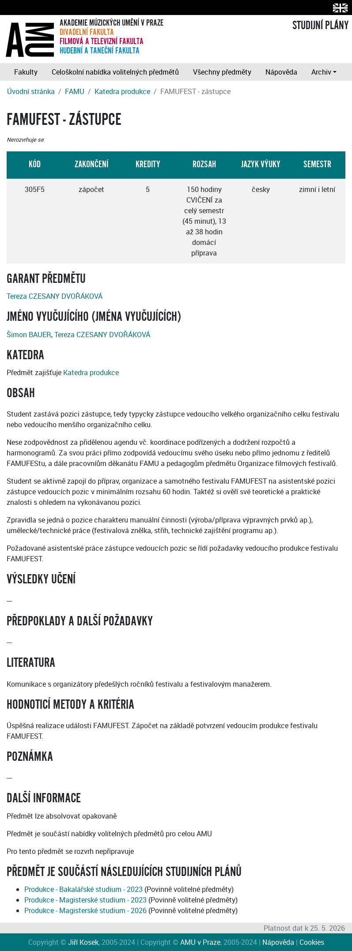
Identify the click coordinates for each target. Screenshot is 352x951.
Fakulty (26, 72)
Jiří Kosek (83, 942)
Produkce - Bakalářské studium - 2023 (83, 889)
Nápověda (281, 72)
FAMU (74, 91)
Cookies (311, 942)
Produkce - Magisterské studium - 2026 (85, 910)
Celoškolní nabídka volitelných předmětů (115, 72)
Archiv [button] (321, 72)
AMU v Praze (200, 942)
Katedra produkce (122, 91)
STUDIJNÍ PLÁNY (320, 25)
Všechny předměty (222, 72)
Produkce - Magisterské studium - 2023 (85, 900)
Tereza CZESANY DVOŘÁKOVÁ (54, 296)
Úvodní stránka (31, 91)
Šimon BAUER (29, 334)
